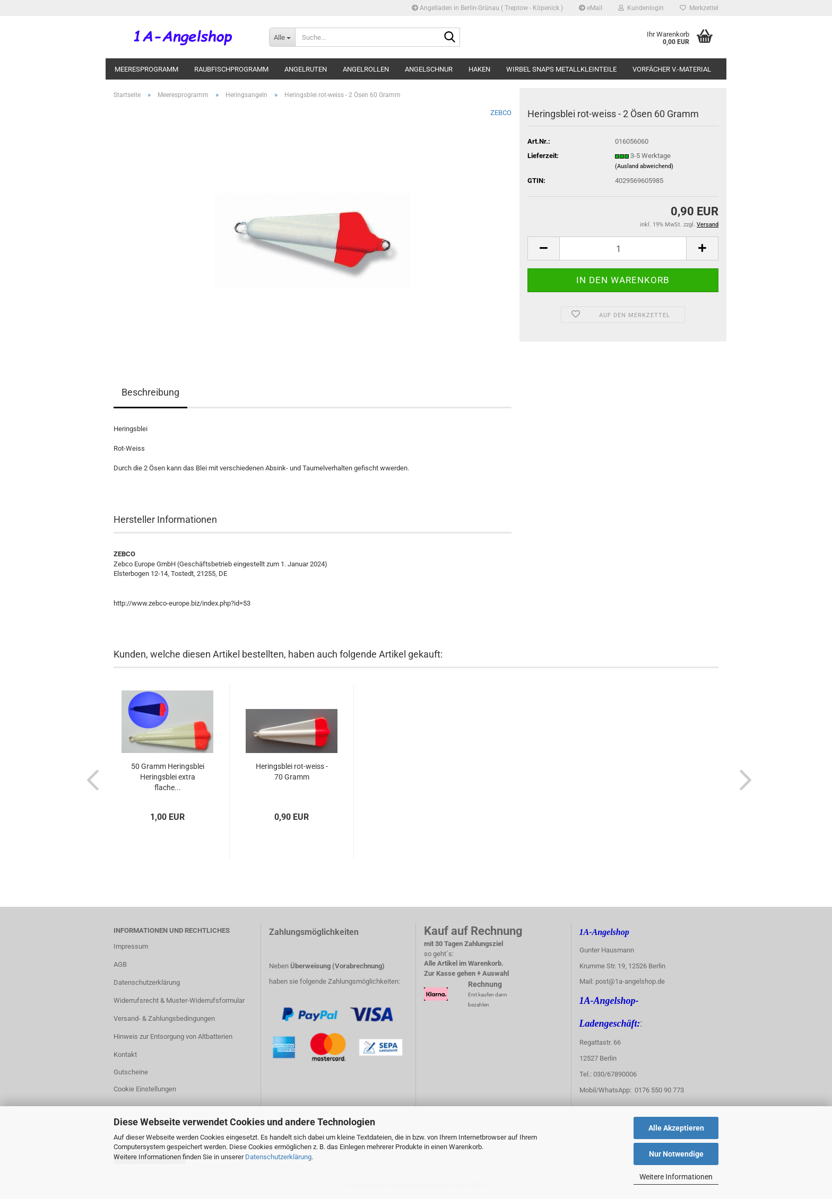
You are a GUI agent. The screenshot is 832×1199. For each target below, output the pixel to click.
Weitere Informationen (676, 1176)
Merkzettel (699, 8)
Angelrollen (366, 69)
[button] (543, 248)
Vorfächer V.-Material (671, 69)
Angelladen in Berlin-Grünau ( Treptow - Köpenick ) (487, 8)
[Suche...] (282, 37)
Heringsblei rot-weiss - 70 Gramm (292, 771)
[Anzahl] (623, 248)
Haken (479, 69)
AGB (120, 964)
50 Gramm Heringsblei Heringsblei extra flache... (167, 777)
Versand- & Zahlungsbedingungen (164, 1018)
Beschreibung (150, 392)
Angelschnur (429, 69)
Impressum (131, 946)
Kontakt (125, 1054)
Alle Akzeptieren (676, 1128)
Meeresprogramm (146, 69)
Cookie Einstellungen (145, 1089)
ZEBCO (501, 113)
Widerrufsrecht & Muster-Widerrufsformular (179, 1000)
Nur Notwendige (676, 1154)
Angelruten (305, 69)
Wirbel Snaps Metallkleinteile (561, 69)
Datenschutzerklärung (278, 1157)
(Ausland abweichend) (644, 166)
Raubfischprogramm (231, 69)
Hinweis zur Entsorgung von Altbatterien (173, 1036)
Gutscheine (131, 1072)
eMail (590, 8)
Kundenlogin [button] (641, 8)
